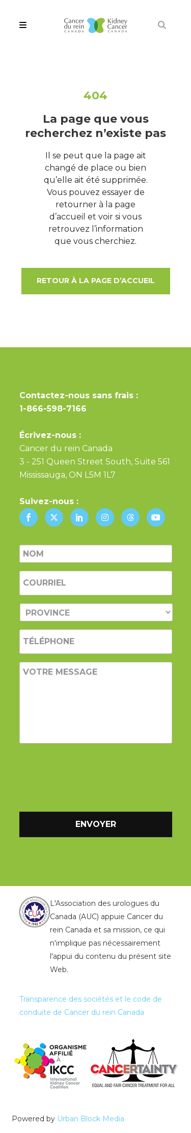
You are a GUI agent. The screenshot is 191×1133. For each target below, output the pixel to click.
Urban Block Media (90, 1118)
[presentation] (96, 775)
